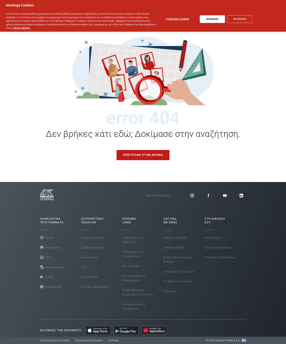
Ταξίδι (47, 277)
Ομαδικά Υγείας (93, 247)
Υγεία (47, 237)
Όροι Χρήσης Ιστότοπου (54, 340)
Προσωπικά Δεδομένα (89, 340)
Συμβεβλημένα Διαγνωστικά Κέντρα (137, 292)
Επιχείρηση (51, 286)
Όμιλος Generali (175, 237)
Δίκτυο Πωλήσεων (218, 247)
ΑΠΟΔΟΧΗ (212, 16)
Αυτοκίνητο (50, 247)
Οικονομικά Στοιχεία (179, 271)
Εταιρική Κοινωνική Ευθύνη (178, 259)
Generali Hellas (174, 247)
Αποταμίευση (52, 267)
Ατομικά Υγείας (92, 237)
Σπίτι (46, 257)
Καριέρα (170, 291)
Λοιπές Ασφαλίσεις (95, 286)
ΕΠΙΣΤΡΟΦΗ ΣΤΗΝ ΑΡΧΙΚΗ (143, 155)
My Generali (130, 266)
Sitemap (113, 340)
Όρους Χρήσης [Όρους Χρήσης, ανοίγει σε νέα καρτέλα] (21, 24)
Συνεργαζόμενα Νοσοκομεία (133, 278)
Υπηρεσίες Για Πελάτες (133, 240)
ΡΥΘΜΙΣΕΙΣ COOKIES (177, 16)
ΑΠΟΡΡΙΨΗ (239, 16)
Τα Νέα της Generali (178, 281)
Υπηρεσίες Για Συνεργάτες (133, 254)
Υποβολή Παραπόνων (220, 257)
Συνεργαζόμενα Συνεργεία (133, 306)
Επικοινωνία (214, 237)
